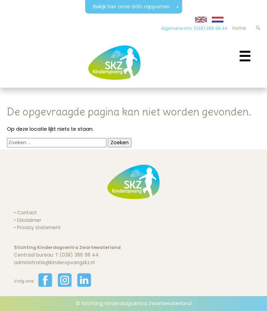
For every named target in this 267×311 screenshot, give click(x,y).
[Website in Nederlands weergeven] (218, 19)
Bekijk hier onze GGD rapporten (132, 6)
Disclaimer (29, 220)
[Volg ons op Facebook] (45, 285)
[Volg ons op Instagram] (65, 285)
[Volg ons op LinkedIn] (84, 285)
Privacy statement (39, 227)
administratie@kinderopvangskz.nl (54, 262)
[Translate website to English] (201, 19)
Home (239, 28)
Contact (27, 212)
